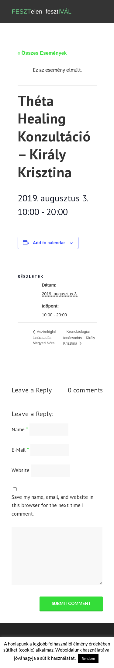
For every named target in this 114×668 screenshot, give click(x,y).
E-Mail (20, 450)
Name (20, 429)
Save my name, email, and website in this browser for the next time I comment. (52, 505)
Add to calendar (49, 242)
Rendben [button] (88, 658)
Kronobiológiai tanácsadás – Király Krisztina (79, 337)
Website (20, 470)
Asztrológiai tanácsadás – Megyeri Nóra (44, 338)
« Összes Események (42, 53)
